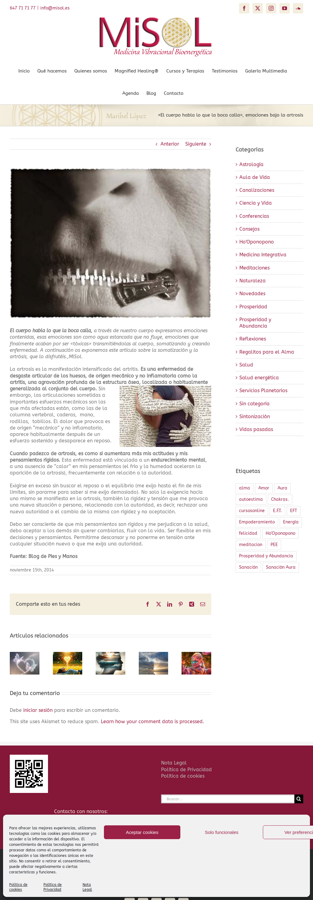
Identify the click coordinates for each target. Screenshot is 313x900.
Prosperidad (253, 307)
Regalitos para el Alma (266, 352)
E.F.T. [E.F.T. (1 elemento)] (277, 510)
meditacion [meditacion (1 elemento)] (250, 544)
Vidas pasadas (256, 429)
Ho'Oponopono (256, 242)
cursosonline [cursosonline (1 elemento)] (252, 510)
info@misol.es (55, 8)
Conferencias (254, 216)
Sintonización (254, 416)
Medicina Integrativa (262, 255)
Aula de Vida (254, 177)
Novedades (252, 293)
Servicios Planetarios (263, 390)
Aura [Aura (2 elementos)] (282, 488)
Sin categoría (254, 404)
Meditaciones (254, 268)
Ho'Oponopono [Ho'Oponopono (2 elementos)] (280, 533)
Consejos (249, 229)
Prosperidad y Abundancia (255, 323)
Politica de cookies (18, 887)
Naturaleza (252, 281)
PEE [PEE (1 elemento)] (274, 544)
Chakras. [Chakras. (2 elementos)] (280, 499)
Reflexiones (252, 339)
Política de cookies (182, 776)
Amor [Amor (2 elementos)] (263, 488)
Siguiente (195, 144)
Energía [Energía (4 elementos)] (291, 522)
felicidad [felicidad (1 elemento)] (248, 533)
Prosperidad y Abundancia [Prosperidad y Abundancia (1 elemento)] (266, 556)
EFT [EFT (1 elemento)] (293, 510)
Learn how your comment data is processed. (152, 721)
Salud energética (259, 378)
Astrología (251, 164)
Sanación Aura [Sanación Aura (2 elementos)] (281, 567)
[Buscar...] (227, 798)
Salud (246, 365)
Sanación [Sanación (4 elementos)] (248, 567)
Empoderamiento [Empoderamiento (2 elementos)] (257, 522)
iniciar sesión (38, 710)
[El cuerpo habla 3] (110, 243)
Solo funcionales (221, 832)
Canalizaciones (256, 190)
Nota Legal (87, 887)
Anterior (169, 144)
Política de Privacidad (52, 887)
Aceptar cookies (142, 832)
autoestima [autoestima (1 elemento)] (251, 499)
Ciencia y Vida (255, 203)
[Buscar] (298, 798)
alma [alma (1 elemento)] (244, 488)
